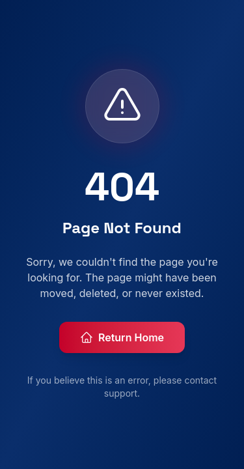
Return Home (122, 337)
